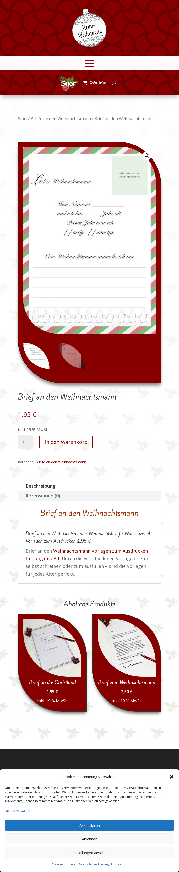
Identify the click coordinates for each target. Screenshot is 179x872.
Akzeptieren (89, 825)
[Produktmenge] (25, 442)
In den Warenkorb (66, 442)
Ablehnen (89, 838)
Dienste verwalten (17, 811)
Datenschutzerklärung (93, 864)
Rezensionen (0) (43, 496)
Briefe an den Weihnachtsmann (61, 118)
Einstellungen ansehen (90, 852)
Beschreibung (40, 486)
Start (22, 118)
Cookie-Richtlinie (63, 864)
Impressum (119, 864)
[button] (171, 776)
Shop (68, 83)
